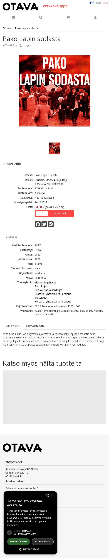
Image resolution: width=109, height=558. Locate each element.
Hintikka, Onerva (45, 179)
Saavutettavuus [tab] (35, 325)
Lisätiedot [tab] (11, 236)
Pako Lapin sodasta (26, 28)
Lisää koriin (60, 213)
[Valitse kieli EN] (105, 2)
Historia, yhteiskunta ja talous (53, 294)
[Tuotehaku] (41, 17)
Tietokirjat (41, 286)
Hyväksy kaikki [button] (18, 541)
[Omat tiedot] (95, 17)
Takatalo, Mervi (44, 183)
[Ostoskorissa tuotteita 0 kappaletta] (68, 18)
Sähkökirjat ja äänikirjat (48, 290)
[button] (30, 549)
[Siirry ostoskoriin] (68, 17)
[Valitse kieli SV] (98, 2)
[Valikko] (13, 17)
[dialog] (30, 522)
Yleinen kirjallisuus (45, 282)
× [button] (52, 495)
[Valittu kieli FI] (91, 2)
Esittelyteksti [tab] (13, 325)
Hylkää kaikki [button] (43, 541)
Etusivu (7, 28)
